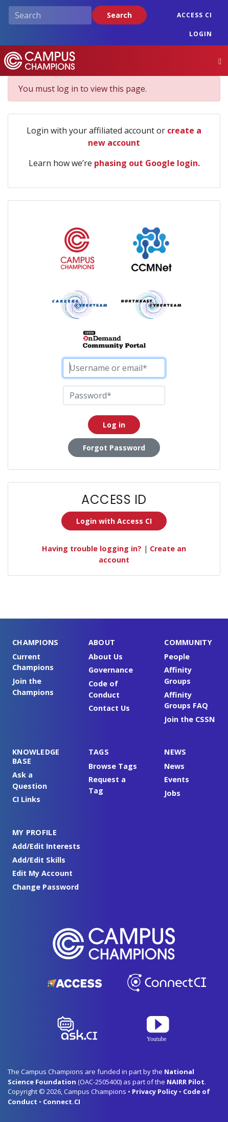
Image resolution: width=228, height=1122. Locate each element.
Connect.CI (61, 1101)
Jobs (172, 793)
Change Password (45, 887)
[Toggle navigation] (220, 60)
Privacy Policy (154, 1091)
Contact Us (109, 708)
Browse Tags (112, 766)
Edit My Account (42, 873)
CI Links (26, 799)
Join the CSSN (189, 719)
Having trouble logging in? (92, 548)
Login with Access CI (114, 521)
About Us (105, 656)
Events (176, 779)
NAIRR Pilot (185, 1081)
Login (200, 34)
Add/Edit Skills (38, 860)
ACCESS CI (194, 15)
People (177, 656)
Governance (110, 670)
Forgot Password (114, 447)
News (174, 766)
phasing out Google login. (147, 163)
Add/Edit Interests (46, 846)
